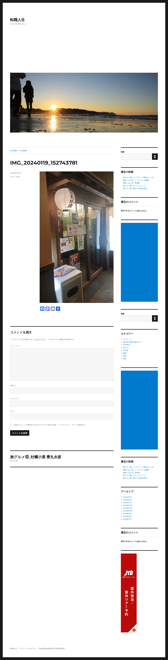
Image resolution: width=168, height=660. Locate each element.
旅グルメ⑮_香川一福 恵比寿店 (135, 188)
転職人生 (17, 19)
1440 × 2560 (15, 177)
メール (14, 398)
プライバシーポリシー (27, 648)
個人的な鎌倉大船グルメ (132, 342)
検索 (122, 152)
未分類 (125, 350)
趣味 (125, 353)
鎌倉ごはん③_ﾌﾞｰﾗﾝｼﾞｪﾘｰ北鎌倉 (136, 180)
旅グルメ (126, 347)
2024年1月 (127, 502)
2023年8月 (127, 516)
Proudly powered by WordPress (52, 648)
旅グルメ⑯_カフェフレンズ (134, 186)
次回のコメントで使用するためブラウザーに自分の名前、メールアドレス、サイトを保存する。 (50, 425)
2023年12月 (127, 505)
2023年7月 (127, 519)
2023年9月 (127, 513)
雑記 (125, 358)
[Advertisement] (84, 50)
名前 (13, 385)
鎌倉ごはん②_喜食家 (131, 183)
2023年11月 (127, 508)
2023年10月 (127, 511)
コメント (15, 346)
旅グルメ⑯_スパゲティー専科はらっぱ (138, 177)
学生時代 (126, 345)
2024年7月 (127, 497)
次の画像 (23, 150)
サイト (13, 411)
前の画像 (13, 150)
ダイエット (127, 339)
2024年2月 (127, 500)
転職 (125, 356)
